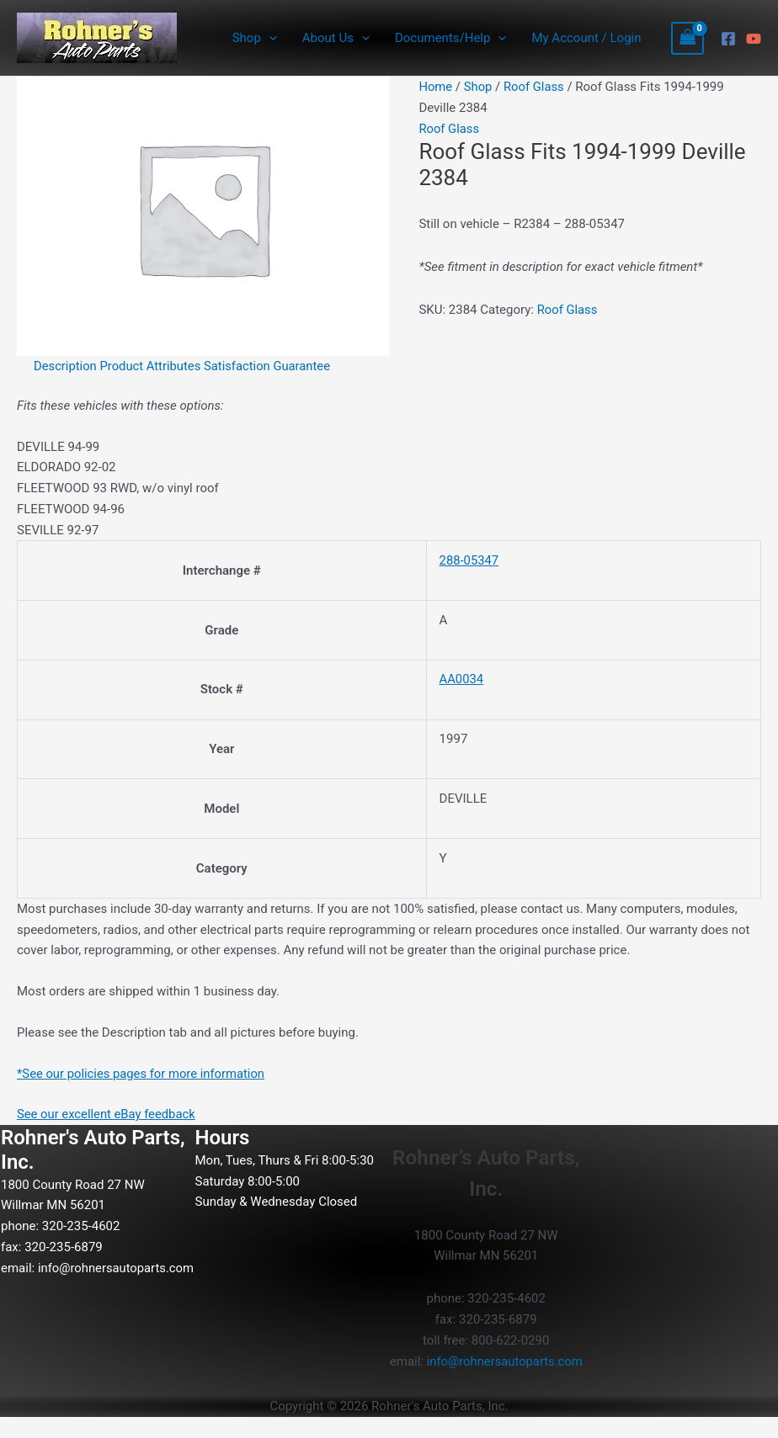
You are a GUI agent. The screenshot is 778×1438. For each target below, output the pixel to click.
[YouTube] (753, 38)
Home (435, 86)
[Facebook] (728, 38)
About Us (336, 37)
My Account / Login (586, 37)
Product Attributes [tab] (152, 366)
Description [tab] (66, 366)
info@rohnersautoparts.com (80, 1288)
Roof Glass (535, 86)
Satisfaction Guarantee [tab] (270, 366)
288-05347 (467, 560)
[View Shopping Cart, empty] (688, 38)
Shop (254, 37)
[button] (269, 37)
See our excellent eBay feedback (107, 1114)
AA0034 (459, 679)
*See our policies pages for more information (143, 1073)
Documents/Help (450, 37)
